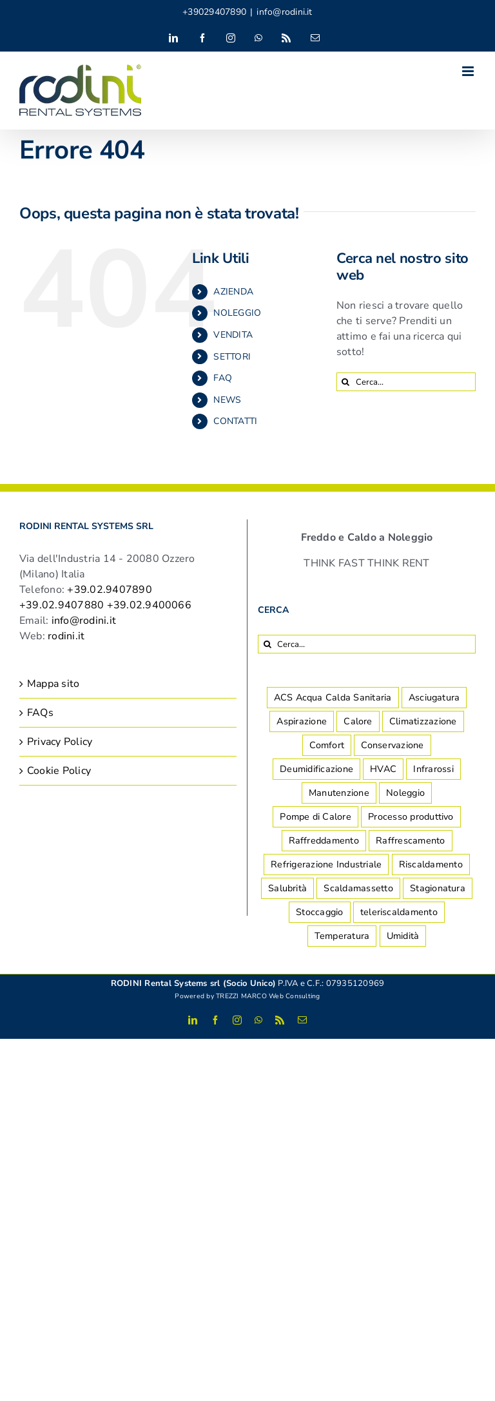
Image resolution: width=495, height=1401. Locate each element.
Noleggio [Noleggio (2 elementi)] (405, 792)
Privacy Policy (59, 742)
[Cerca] (345, 381)
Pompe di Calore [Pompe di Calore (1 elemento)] (315, 816)
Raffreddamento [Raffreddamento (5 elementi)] (324, 840)
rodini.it (66, 636)
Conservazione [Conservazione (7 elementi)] (392, 745)
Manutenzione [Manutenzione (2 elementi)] (339, 792)
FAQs (40, 713)
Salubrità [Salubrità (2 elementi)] (287, 888)
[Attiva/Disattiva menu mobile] (469, 71)
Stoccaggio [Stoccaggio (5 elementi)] (319, 911)
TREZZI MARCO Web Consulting (268, 996)
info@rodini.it (284, 12)
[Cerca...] (406, 381)
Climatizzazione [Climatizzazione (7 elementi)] (423, 721)
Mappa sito (53, 684)
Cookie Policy (59, 771)
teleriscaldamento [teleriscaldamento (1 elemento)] (399, 911)
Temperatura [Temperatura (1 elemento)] (342, 935)
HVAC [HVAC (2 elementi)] (383, 768)
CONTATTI (235, 421)
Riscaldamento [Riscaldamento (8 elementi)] (431, 864)
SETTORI (232, 357)
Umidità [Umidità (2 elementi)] (403, 935)
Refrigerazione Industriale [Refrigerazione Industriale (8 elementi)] (326, 864)
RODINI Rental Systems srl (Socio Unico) (193, 983)
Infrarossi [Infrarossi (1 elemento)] (433, 768)
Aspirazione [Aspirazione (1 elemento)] (302, 721)
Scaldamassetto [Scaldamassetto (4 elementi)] (358, 888)
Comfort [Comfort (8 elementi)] (326, 745)
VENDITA (233, 335)
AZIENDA (233, 291)
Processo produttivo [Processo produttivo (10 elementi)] (411, 816)
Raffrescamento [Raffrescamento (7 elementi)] (410, 840)
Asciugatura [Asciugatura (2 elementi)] (434, 697)
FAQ (222, 378)
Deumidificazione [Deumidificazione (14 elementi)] (316, 768)
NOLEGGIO (237, 313)
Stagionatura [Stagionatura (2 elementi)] (437, 888)
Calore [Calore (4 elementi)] (358, 721)
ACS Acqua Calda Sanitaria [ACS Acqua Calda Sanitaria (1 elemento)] (333, 697)
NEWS (227, 400)
